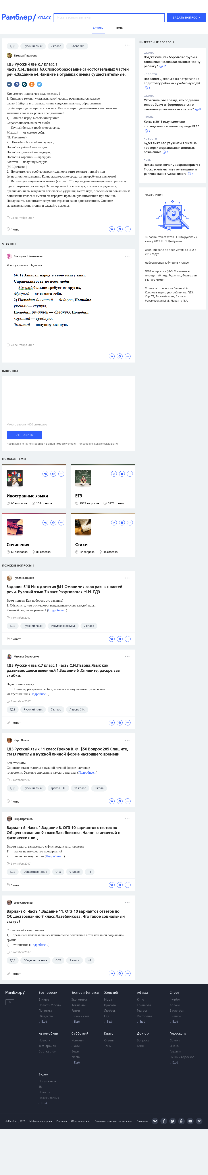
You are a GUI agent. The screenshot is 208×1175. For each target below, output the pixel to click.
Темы (107, 1046)
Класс (108, 1033)
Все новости (48, 992)
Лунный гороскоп (182, 1057)
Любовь (110, 1010)
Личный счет (80, 1016)
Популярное (47, 1081)
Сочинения (18, 545)
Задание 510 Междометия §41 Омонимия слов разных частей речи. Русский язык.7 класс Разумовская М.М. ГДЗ (64, 589)
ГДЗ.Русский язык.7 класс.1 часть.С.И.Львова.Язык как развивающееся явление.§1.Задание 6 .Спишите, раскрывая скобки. (63, 671)
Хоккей (175, 1005)
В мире (44, 999)
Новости (44, 1040)
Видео (43, 1074)
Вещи (75, 1051)
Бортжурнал (47, 1051)
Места (75, 1057)
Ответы (109, 1040)
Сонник (175, 1040)
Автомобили (48, 1033)
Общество (46, 1016)
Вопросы (143, 1040)
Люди (75, 1046)
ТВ (40, 1087)
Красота (110, 1005)
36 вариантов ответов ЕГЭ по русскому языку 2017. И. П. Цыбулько (171, 239)
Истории (77, 1040)
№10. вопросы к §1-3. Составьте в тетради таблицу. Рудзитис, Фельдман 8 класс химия (171, 275)
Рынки (75, 1010)
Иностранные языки (27, 496)
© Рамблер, (12, 1121)
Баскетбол (177, 1010)
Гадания (175, 1051)
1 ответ (14, 229)
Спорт (174, 992)
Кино (140, 999)
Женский (111, 992)
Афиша (142, 992)
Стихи (81, 545)
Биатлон (175, 1016)
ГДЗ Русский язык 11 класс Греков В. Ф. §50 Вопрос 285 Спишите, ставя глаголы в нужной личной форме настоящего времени (67, 751)
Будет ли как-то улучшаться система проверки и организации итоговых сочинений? (170, 148)
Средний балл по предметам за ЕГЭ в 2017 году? (170, 252)
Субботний (80, 1033)
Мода (108, 999)
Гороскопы (178, 1033)
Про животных (49, 1098)
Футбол (175, 999)
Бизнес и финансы (85, 992)
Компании (78, 1005)
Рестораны (144, 1016)
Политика (45, 1010)
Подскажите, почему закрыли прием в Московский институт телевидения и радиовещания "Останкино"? (172, 169)
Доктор (143, 1033)
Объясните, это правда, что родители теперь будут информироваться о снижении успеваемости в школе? (171, 105)
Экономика (79, 999)
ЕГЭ (78, 496)
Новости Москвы (50, 1005)
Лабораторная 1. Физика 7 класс (167, 262)
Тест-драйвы (47, 1046)
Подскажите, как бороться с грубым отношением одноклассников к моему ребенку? (172, 62)
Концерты (144, 1005)
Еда (106, 1016)
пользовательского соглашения (98, 443)
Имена (174, 1046)
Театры (142, 1010)
